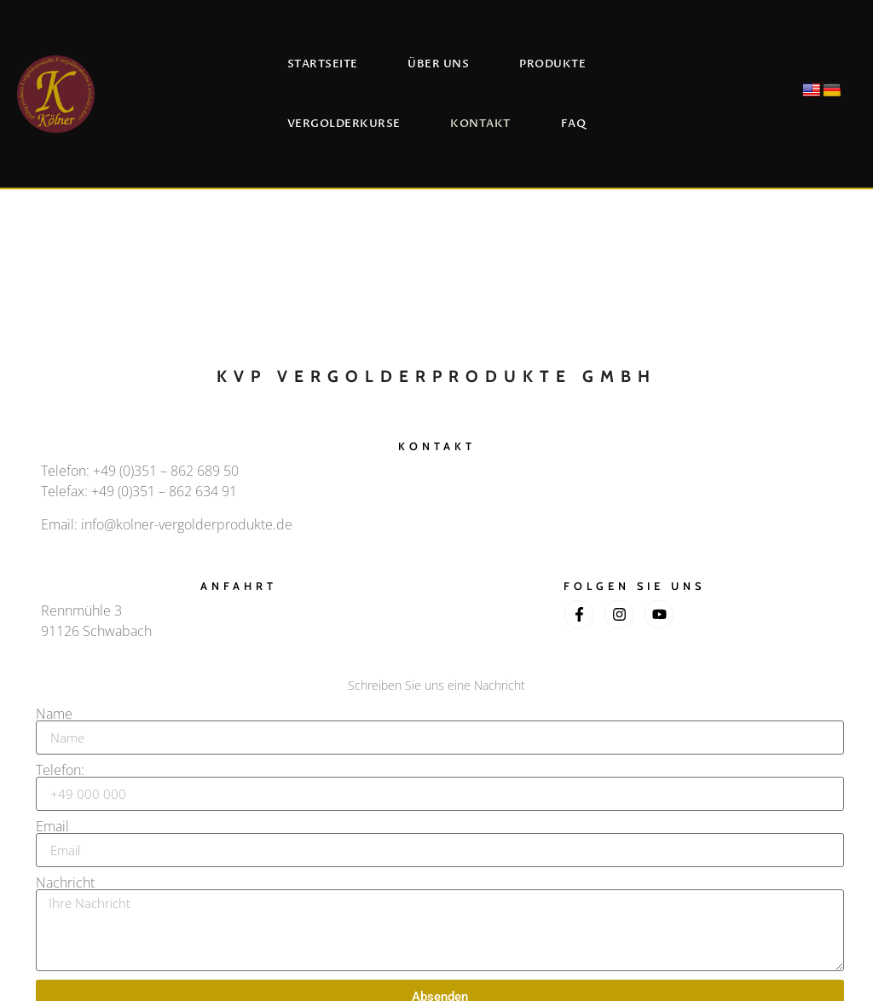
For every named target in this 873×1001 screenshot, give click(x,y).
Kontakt (480, 123)
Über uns (438, 64)
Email (52, 826)
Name (54, 713)
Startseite (322, 64)
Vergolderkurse (344, 123)
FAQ (574, 123)
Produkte (552, 64)
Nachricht (65, 882)
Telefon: (60, 770)
